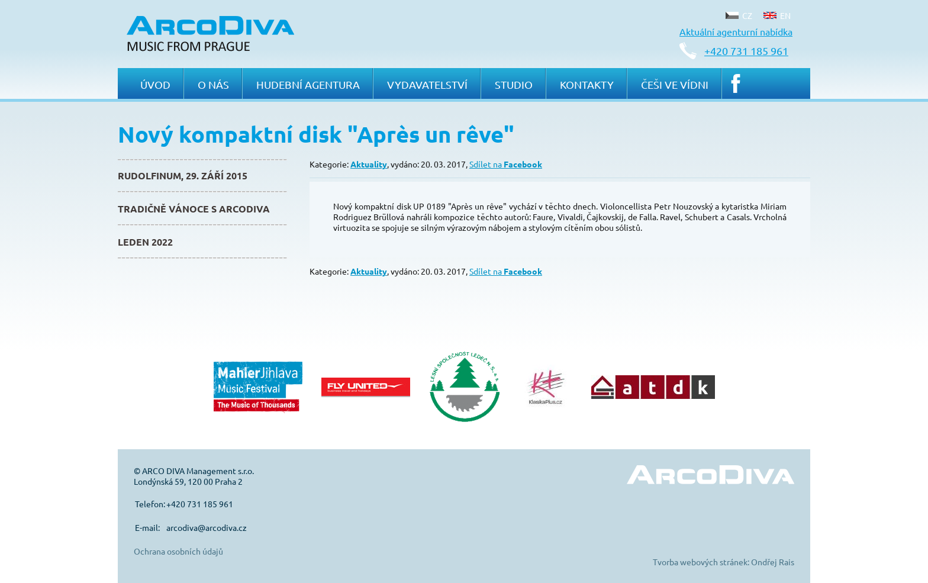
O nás (213, 84)
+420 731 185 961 (746, 50)
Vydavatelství (427, 84)
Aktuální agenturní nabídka (735, 31)
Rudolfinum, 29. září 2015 (182, 175)
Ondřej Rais (772, 561)
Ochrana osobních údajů (178, 551)
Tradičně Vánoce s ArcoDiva (194, 208)
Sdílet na (505, 164)
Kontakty (587, 84)
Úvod (155, 84)
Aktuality (368, 164)
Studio (514, 84)
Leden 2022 (145, 242)
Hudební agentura (308, 84)
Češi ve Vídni (674, 84)
